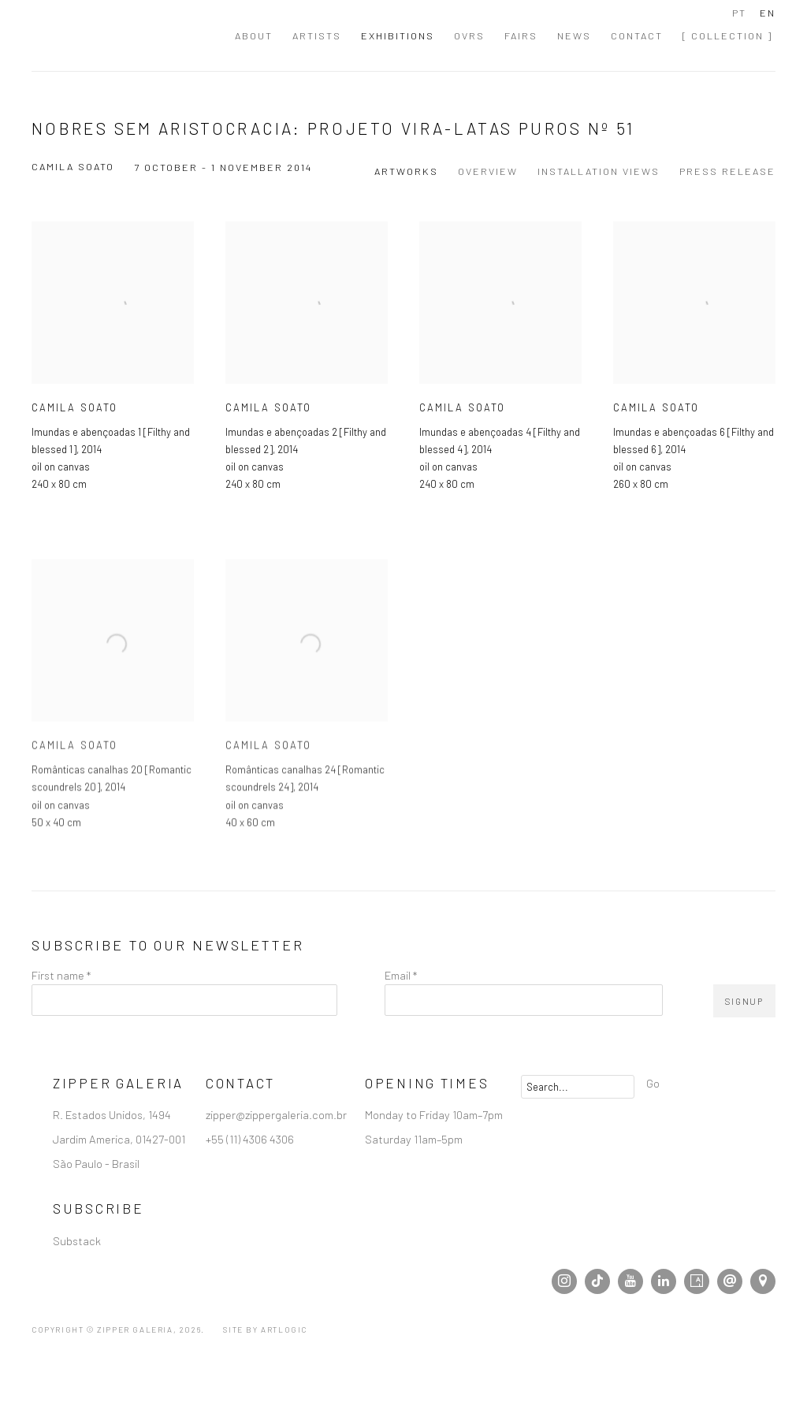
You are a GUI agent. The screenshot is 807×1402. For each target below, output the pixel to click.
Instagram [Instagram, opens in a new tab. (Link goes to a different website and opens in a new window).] (564, 1281)
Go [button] (653, 1083)
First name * (61, 975)
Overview (488, 171)
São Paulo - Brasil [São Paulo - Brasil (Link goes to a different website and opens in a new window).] (96, 1163)
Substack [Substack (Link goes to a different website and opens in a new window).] (77, 1240)
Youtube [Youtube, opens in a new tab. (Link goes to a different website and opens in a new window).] (630, 1281)
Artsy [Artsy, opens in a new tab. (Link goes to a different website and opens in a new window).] (696, 1281)
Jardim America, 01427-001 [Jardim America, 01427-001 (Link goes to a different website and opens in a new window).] (119, 1139)
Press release (727, 171)
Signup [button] (744, 1001)
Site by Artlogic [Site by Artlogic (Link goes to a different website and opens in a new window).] (265, 1329)
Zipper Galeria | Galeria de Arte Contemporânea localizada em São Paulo (118, 35)
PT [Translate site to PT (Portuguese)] (739, 12)
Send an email (729, 1281)
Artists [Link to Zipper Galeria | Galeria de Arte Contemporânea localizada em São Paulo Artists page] (316, 35)
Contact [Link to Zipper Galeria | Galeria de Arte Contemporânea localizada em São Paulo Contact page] (637, 35)
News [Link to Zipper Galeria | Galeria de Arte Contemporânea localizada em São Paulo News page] (574, 35)
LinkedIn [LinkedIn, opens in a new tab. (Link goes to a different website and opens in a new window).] (663, 1281)
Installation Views (598, 171)
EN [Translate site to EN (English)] (767, 12)
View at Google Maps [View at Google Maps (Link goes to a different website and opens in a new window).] (762, 1281)
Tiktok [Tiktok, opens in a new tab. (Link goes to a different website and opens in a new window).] (597, 1281)
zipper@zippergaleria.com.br (276, 1114)
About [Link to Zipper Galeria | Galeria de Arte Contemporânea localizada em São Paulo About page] (254, 35)
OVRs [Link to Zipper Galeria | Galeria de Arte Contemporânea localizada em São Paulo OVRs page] (469, 35)
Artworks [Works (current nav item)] (406, 171)
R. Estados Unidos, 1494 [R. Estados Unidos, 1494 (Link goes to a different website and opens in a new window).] (112, 1114)
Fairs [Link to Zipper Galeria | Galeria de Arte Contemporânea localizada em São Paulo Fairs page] (520, 35)
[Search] (577, 1087)
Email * (401, 975)
